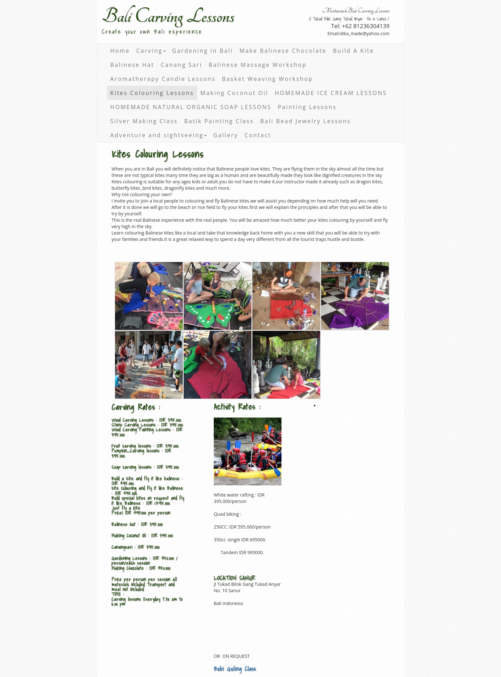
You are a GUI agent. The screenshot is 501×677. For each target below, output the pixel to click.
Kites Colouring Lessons (152, 93)
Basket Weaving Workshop (267, 79)
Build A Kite (353, 50)
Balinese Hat (132, 64)
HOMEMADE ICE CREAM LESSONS (331, 93)
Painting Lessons (307, 107)
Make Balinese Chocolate (283, 50)
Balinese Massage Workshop (258, 64)
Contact (257, 135)
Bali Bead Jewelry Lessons (305, 121)
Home (120, 50)
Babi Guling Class (235, 668)
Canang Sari (181, 64)
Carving (151, 50)
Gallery (225, 135)
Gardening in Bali (202, 50)
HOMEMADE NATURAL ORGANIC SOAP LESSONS (191, 107)
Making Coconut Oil (234, 93)
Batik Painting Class (219, 121)
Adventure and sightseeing (158, 135)
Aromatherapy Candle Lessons (163, 79)
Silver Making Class (144, 121)
